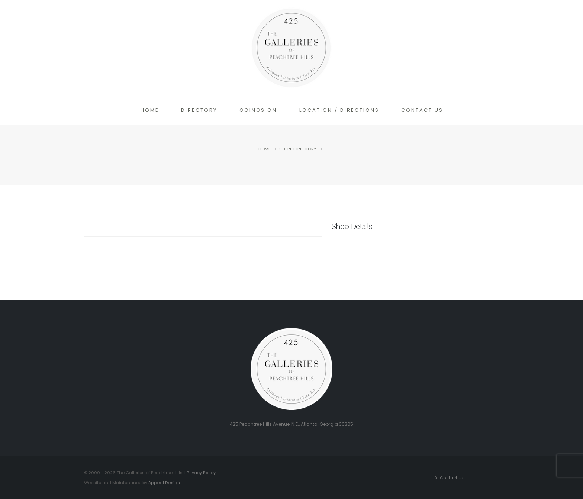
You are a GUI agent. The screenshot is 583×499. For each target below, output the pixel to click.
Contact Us (422, 110)
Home (150, 110)
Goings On (258, 110)
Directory (199, 110)
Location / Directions (339, 110)
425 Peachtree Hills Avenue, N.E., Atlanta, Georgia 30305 (291, 424)
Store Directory (297, 149)
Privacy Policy (201, 473)
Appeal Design (164, 482)
